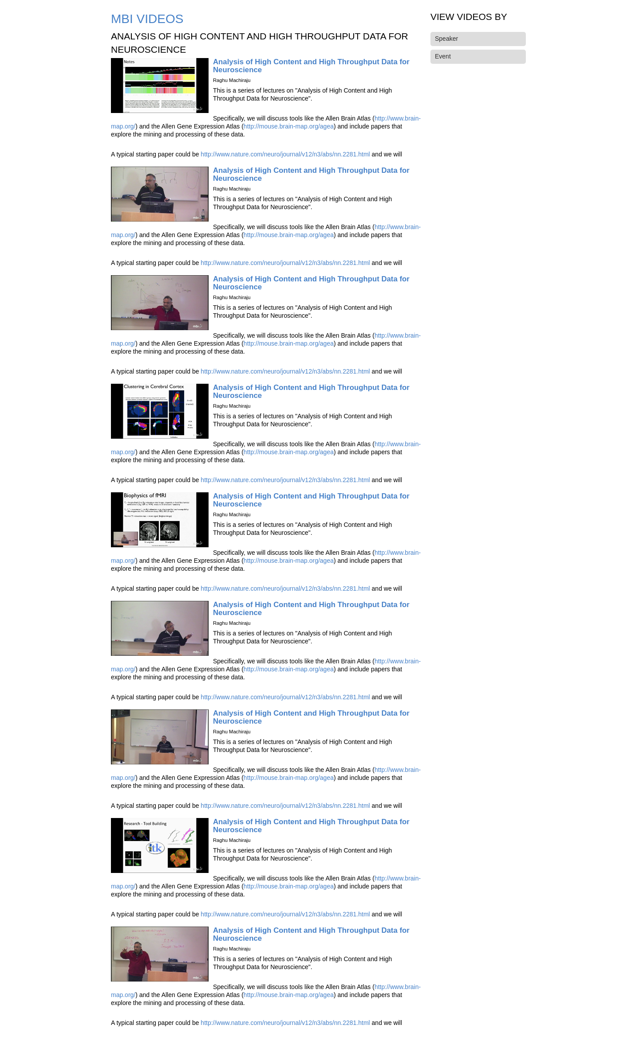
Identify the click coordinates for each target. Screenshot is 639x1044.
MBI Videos (147, 19)
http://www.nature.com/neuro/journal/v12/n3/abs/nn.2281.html (285, 154)
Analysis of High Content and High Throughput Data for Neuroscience (311, 66)
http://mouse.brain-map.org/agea (289, 126)
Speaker (446, 38)
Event (443, 56)
